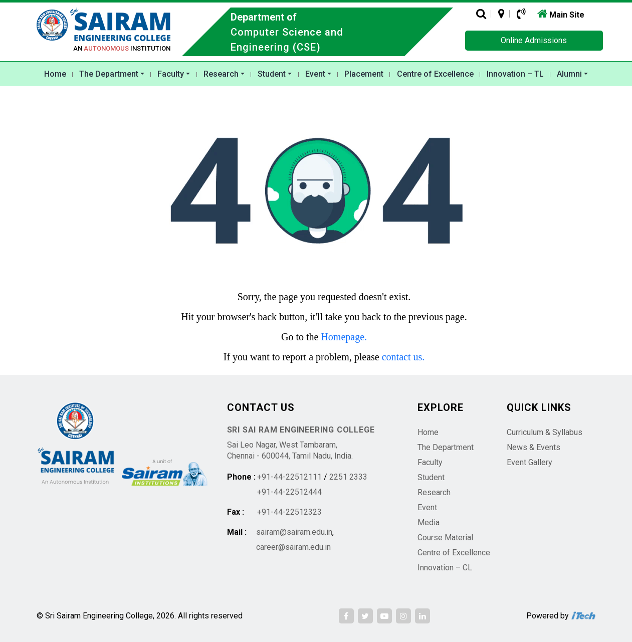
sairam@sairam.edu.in (294, 532)
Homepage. (344, 336)
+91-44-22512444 (289, 492)
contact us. (403, 356)
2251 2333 (348, 477)
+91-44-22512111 (289, 477)
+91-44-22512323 (289, 512)
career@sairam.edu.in (293, 547)
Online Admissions (534, 40)
